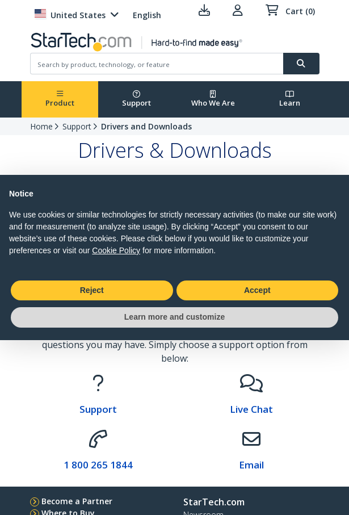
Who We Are (213, 99)
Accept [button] (257, 290)
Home (41, 126)
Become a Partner (76, 501)
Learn (289, 99)
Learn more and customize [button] (174, 316)
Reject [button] (92, 290)
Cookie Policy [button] (116, 250)
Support (136, 99)
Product (59, 99)
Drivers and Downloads (146, 126)
